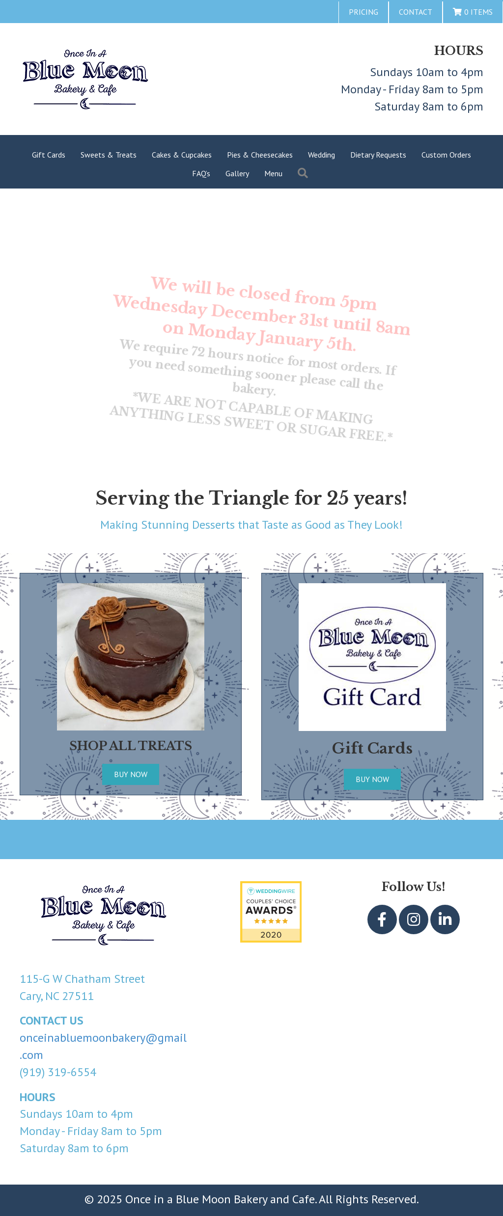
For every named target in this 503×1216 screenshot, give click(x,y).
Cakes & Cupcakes (182, 155)
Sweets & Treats (109, 155)
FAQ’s (201, 173)
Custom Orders (446, 155)
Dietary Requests (378, 155)
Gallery (237, 173)
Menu (273, 173)
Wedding (321, 155)
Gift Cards (48, 155)
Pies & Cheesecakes (260, 155)
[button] (382, 919)
